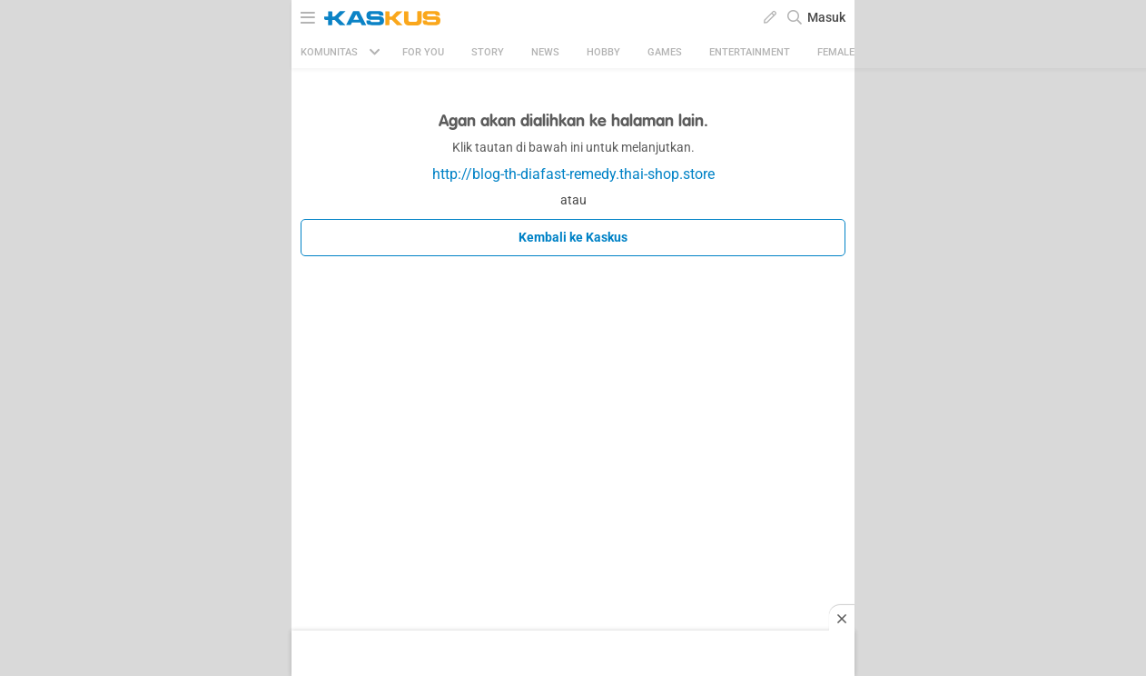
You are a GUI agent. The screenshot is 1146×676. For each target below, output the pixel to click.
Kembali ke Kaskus (573, 237)
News (545, 52)
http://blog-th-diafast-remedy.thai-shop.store (573, 174)
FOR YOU (423, 52)
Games (664, 52)
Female (836, 52)
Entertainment (749, 52)
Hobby (603, 52)
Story (487, 52)
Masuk (826, 17)
